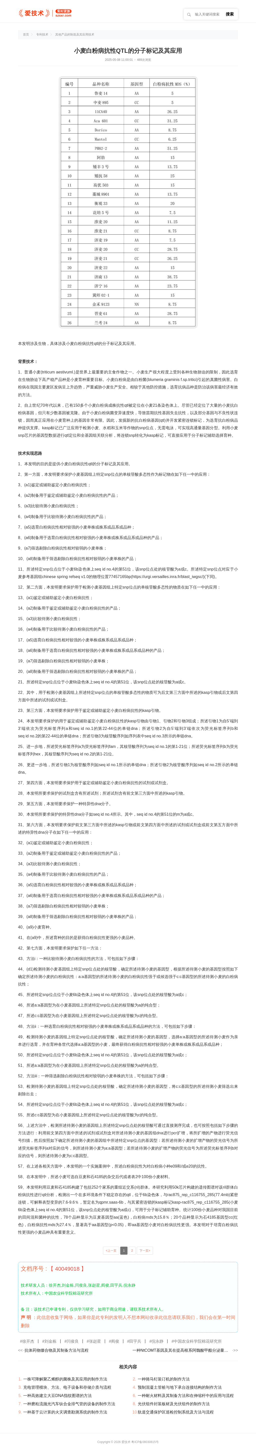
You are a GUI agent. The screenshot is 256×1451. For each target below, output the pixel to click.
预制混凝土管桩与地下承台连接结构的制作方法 (180, 1387)
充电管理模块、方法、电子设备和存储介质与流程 (67, 1387)
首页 (26, 34)
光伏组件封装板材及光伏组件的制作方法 (174, 1404)
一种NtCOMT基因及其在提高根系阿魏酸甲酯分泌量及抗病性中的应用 (182, 1350)
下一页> (145, 1250)
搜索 (230, 14)
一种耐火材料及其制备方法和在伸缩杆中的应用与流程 (186, 1395)
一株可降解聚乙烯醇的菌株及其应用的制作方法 (65, 1379)
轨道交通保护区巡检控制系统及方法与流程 (176, 1412)
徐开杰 (28, 1341)
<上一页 (111, 1250)
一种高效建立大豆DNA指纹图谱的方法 (57, 1395)
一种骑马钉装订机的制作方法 (164, 1379)
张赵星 (95, 1341)
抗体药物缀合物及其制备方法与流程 (56, 1350)
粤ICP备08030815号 (144, 1442)
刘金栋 (50, 1341)
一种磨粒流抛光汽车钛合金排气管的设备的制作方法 (69, 1404)
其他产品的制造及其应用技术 (74, 34)
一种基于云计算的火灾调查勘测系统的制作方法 (65, 1412)
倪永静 (158, 1341)
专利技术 (42, 34)
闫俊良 (73, 1341)
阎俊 (115, 1341)
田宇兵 (135, 1341)
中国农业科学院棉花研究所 (198, 1341)
